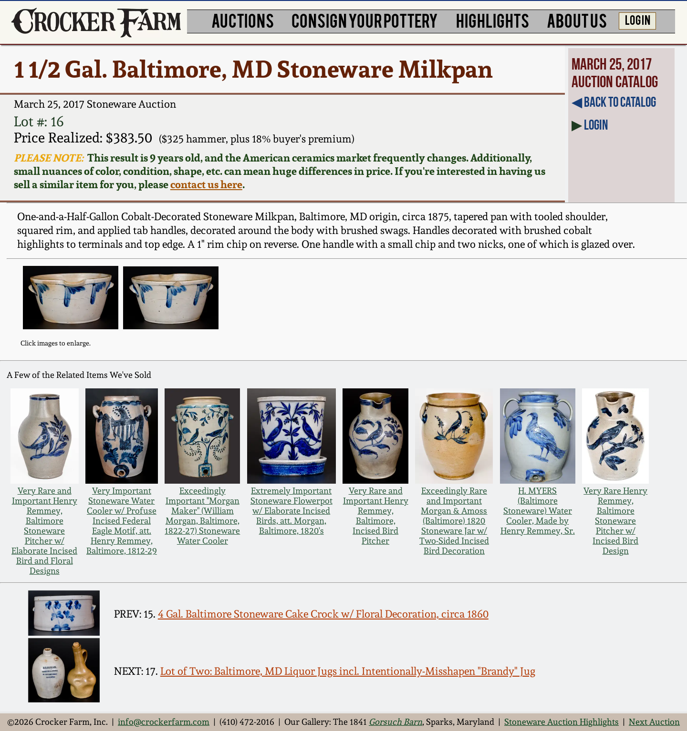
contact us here (206, 184)
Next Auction (654, 722)
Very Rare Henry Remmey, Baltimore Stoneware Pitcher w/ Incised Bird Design (615, 521)
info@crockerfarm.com (163, 722)
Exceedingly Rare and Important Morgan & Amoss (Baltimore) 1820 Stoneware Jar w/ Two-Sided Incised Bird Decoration (454, 521)
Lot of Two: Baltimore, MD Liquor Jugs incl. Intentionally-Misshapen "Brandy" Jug (347, 671)
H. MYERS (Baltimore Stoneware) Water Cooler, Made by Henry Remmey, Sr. (537, 511)
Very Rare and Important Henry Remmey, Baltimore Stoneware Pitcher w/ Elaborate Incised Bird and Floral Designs (44, 531)
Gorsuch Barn (395, 722)
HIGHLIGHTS (492, 20)
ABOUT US (577, 20)
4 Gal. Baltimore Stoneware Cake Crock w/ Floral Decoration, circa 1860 (323, 614)
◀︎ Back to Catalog (614, 102)
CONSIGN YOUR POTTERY (364, 20)
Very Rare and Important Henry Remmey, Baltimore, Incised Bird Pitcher (375, 516)
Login (596, 124)
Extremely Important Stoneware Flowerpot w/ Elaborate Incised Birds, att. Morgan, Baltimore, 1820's (291, 511)
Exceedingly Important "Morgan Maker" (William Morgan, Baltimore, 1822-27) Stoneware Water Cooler (202, 516)
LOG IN (637, 19)
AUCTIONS (242, 20)
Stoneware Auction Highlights (561, 722)
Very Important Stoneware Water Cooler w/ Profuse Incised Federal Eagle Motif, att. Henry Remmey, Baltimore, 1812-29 (121, 521)
